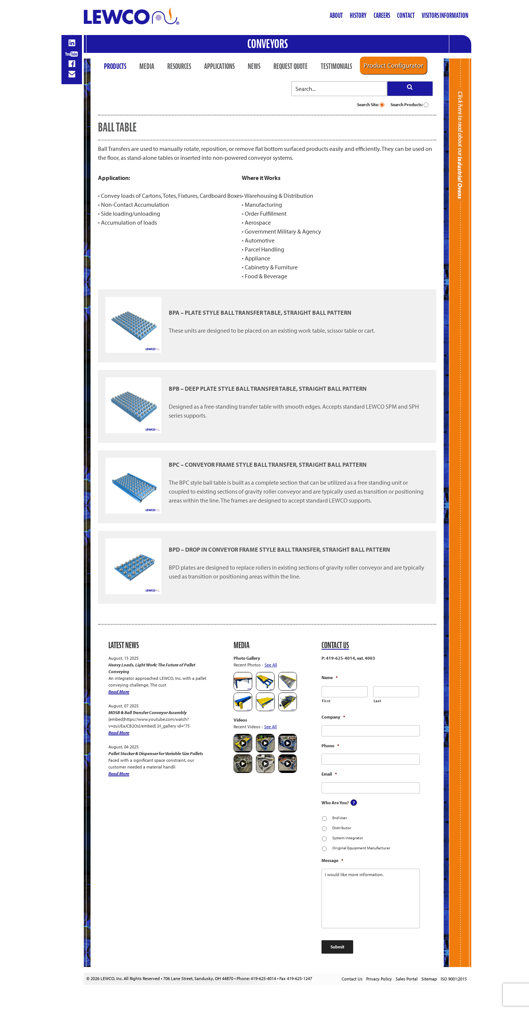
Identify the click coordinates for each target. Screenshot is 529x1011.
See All (270, 665)
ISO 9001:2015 (454, 979)
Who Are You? (335, 802)
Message (332, 860)
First (326, 700)
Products (115, 66)
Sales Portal (407, 979)
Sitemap (429, 979)
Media (146, 66)
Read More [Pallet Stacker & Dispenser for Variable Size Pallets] (118, 773)
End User (339, 817)
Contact (406, 15)
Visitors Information (445, 15)
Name (329, 677)
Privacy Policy (379, 979)
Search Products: (409, 104)
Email (329, 774)
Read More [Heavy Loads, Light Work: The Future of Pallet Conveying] (118, 691)
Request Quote (290, 66)
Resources (179, 66)
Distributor (341, 827)
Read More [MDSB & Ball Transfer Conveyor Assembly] (118, 732)
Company (333, 717)
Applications (219, 66)
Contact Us (352, 979)
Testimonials (336, 66)
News (254, 66)
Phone (330, 745)
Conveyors (267, 44)
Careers (382, 15)
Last (377, 700)
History (358, 15)
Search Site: (370, 104)
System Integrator (347, 837)
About (336, 15)
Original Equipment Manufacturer (361, 847)
